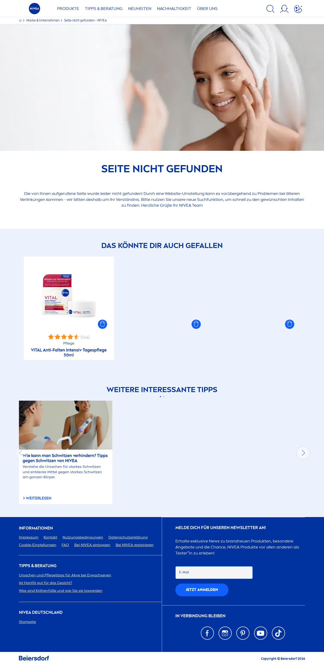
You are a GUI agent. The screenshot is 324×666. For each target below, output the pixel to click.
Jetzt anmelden (202, 589)
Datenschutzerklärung (128, 537)
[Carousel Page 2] (163, 396)
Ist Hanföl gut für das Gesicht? (45, 583)
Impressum (28, 537)
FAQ (65, 545)
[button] (102, 324)
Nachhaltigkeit (174, 8)
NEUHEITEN (139, 8)
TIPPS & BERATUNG (104, 8)
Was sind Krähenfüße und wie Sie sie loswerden (60, 590)
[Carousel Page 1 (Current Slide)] (160, 396)
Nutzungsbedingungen (83, 537)
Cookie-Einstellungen (37, 545)
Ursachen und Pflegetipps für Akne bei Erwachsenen (65, 575)
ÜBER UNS (207, 8)
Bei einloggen (92, 545)
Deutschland (41, 612)
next (303, 453)
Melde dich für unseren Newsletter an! (220, 527)
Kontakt (50, 537)
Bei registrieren (135, 545)
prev (21, 453)
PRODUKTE (68, 8)
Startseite (27, 622)
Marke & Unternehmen (43, 20)
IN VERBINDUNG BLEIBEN (200, 616)
